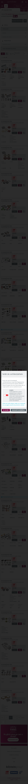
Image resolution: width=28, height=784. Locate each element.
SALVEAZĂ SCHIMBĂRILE (18, 410)
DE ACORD (6, 410)
